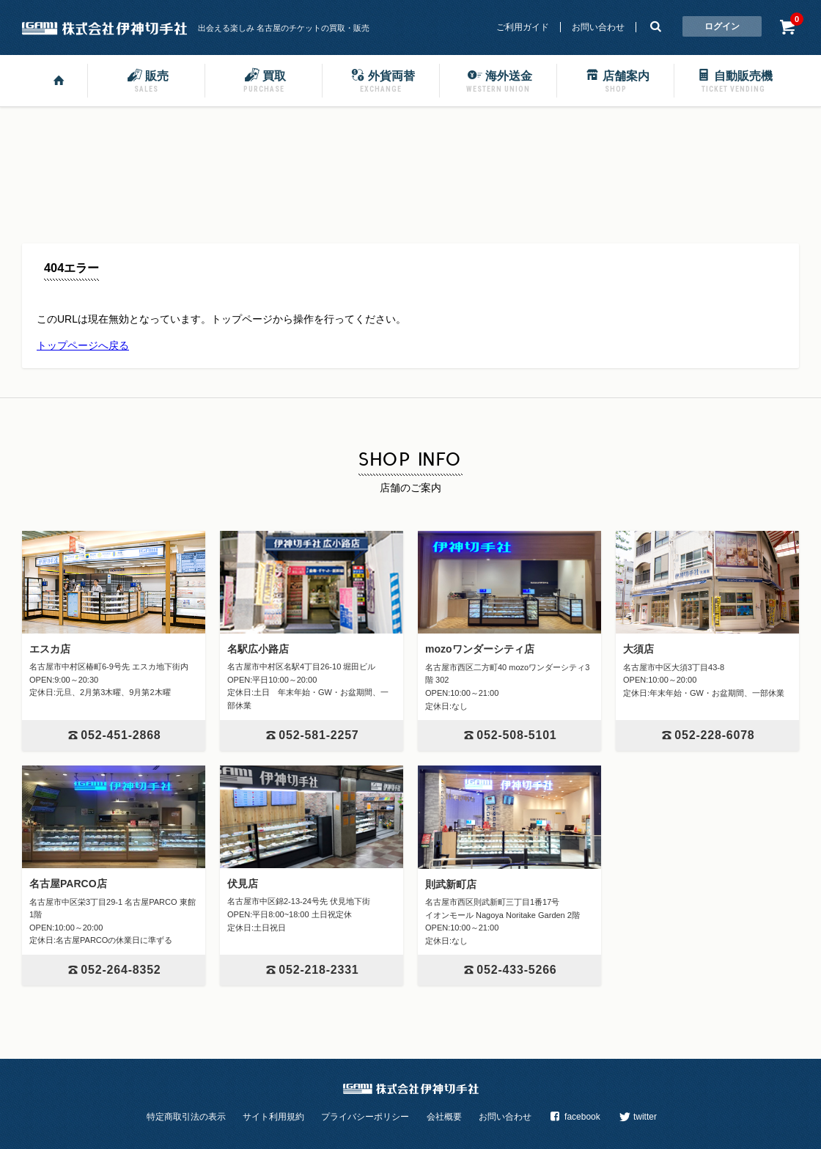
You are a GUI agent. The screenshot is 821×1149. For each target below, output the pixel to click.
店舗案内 (615, 80)
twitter (637, 1117)
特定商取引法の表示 (186, 1117)
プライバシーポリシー (365, 1117)
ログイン (722, 26)
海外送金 (498, 80)
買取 (264, 80)
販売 (147, 80)
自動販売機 (733, 80)
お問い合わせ (598, 27)
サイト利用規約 (273, 1117)
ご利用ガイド (522, 27)
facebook (574, 1117)
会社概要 (444, 1117)
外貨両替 (381, 80)
